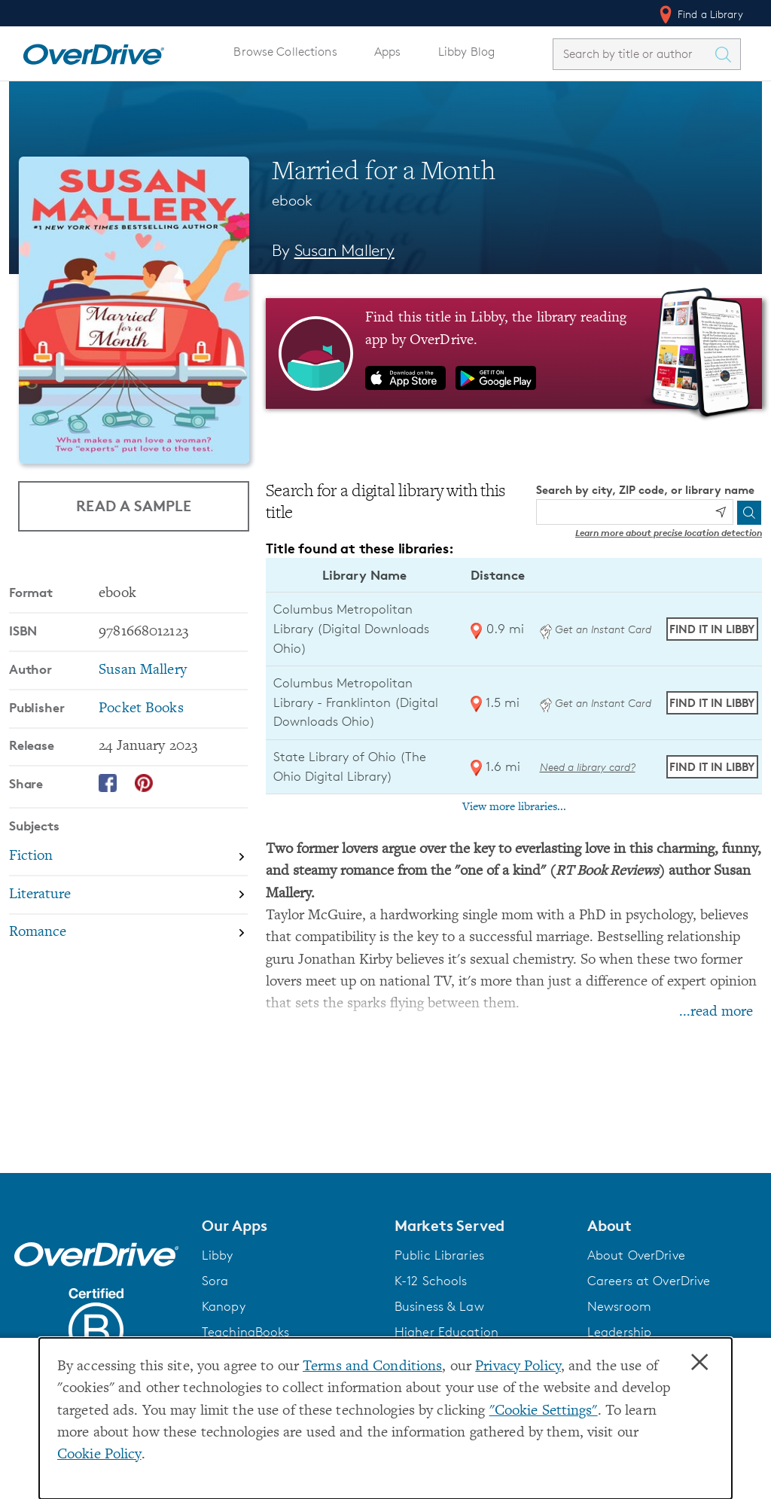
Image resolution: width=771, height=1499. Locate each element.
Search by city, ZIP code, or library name (645, 490)
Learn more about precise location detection (668, 532)
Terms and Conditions (372, 1367)
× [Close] (699, 1363)
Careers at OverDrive (648, 1280)
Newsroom (619, 1306)
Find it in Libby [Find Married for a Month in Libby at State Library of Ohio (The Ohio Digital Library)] (711, 767)
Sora (215, 1280)
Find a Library (700, 14)
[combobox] (633, 54)
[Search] (749, 513)
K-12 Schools (431, 1280)
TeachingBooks (246, 1331)
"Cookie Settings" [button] (543, 1411)
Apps (387, 51)
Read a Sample (133, 505)
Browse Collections (285, 51)
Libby (217, 1255)
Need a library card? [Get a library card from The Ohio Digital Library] (587, 766)
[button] (289, 1225)
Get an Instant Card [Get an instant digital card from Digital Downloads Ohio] (595, 629)
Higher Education (446, 1331)
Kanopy (223, 1306)
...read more (716, 1012)
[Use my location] (721, 512)
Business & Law (439, 1306)
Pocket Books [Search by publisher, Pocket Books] (141, 709)
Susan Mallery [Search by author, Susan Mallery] (344, 250)
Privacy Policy (518, 1367)
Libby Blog (466, 51)
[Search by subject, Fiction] (128, 857)
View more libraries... (514, 807)
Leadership (619, 1331)
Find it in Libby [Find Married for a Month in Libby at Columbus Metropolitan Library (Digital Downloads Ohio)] (711, 629)
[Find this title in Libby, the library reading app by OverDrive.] (514, 353)
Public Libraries (439, 1255)
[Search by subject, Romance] (128, 933)
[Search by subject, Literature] (128, 895)
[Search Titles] (726, 54)
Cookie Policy (99, 1455)
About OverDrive (636, 1255)
